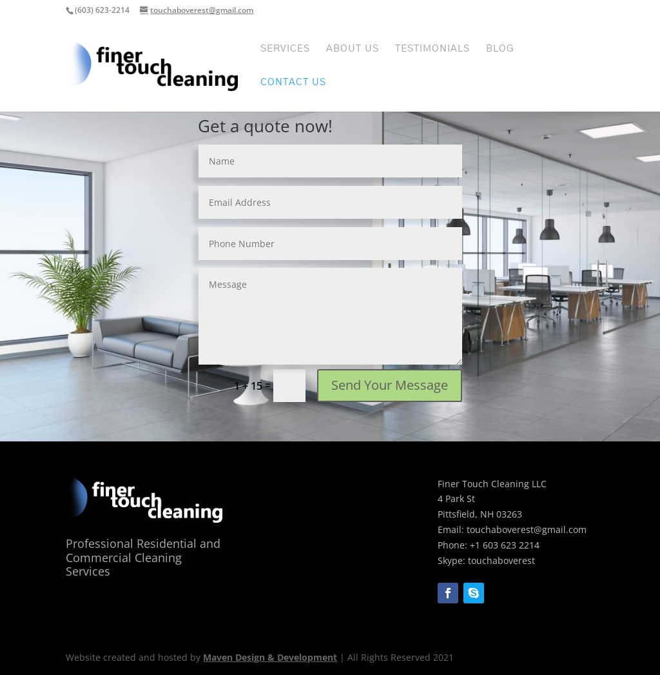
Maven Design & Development (270, 657)
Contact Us (293, 82)
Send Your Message (389, 385)
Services (285, 49)
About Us (352, 49)
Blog (500, 49)
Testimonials (432, 49)
